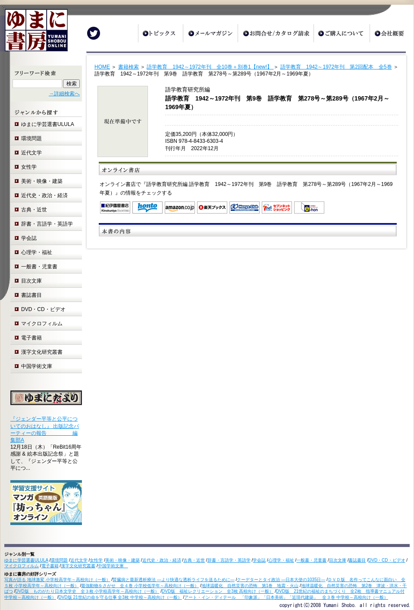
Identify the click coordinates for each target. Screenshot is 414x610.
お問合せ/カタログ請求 (276, 33)
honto (147, 207)
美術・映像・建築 (42, 181)
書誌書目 (31, 295)
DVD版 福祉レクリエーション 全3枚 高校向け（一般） (217, 591)
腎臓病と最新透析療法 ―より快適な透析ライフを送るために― (174, 579)
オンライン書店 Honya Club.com (244, 207)
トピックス (160, 33)
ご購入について (342, 33)
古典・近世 (34, 210)
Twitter (93, 33)
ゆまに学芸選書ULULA (47, 124)
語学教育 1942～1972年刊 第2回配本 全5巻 (336, 67)
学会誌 (29, 238)
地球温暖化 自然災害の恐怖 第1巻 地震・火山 (250, 585)
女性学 (29, 167)
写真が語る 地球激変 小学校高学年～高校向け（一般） (57, 579)
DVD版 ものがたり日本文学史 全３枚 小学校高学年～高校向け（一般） (88, 591)
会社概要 (392, 33)
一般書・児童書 (39, 267)
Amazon (180, 207)
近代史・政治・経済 (44, 195)
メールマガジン (210, 33)
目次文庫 (31, 281)
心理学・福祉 (36, 252)
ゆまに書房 (34, 33)
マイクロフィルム (42, 324)
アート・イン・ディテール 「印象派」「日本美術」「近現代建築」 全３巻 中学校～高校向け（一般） (286, 597)
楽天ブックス (212, 207)
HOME (102, 67)
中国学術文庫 (39, 366)
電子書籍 (31, 338)
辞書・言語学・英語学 (47, 224)
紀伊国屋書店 (115, 207)
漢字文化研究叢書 (42, 352)
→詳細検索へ (64, 94)
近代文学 (31, 153)
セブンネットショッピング (277, 207)
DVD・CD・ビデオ (43, 309)
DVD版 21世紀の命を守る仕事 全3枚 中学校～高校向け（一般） (120, 597)
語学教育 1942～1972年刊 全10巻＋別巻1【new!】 (210, 67)
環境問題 (31, 138)
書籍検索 (128, 67)
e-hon (309, 207)
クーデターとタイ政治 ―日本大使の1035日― (281, 579)
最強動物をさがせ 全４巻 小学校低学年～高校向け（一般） (140, 585)
